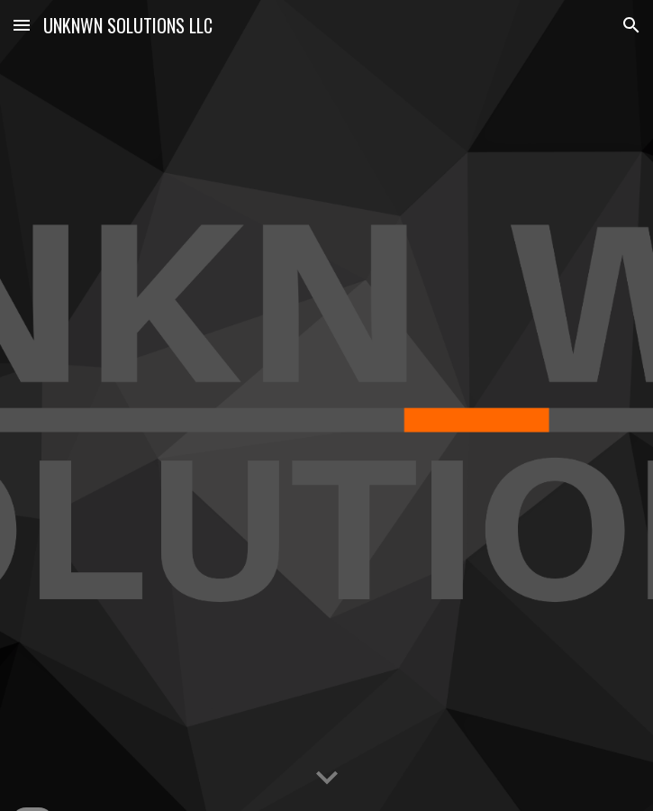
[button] (21, 25)
